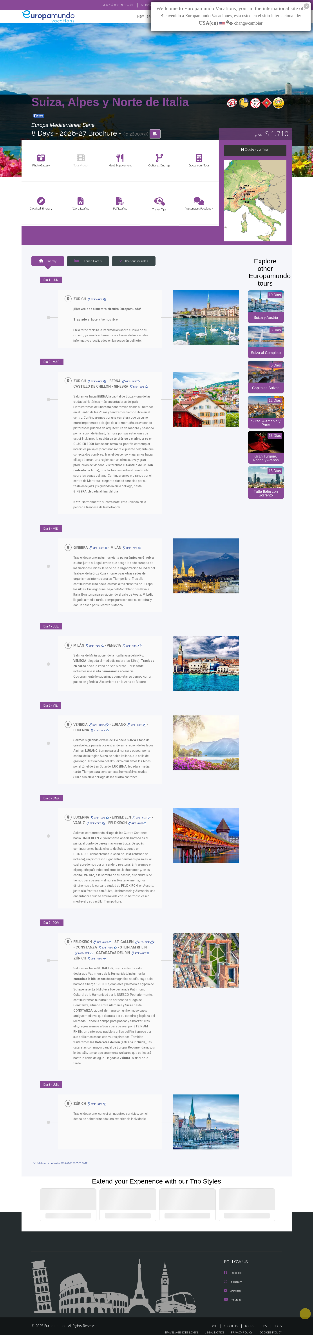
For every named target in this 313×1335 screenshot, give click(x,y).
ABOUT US (232, 1321)
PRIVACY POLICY (239, 1327)
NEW (136, 16)
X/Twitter (233, 1286)
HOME (214, 1321)
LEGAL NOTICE (211, 1327)
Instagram (233, 1277)
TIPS (264, 1321)
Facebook (233, 1268)
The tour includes (132, 261)
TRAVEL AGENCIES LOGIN (177, 1327)
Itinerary (47, 261)
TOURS (250, 1321)
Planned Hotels (87, 261)
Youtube (233, 1295)
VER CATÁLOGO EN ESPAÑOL (107, 5)
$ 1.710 (271, 134)
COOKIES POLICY (269, 1327)
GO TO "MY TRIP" (143, 5)
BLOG (278, 1321)
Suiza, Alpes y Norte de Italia (110, 102)
